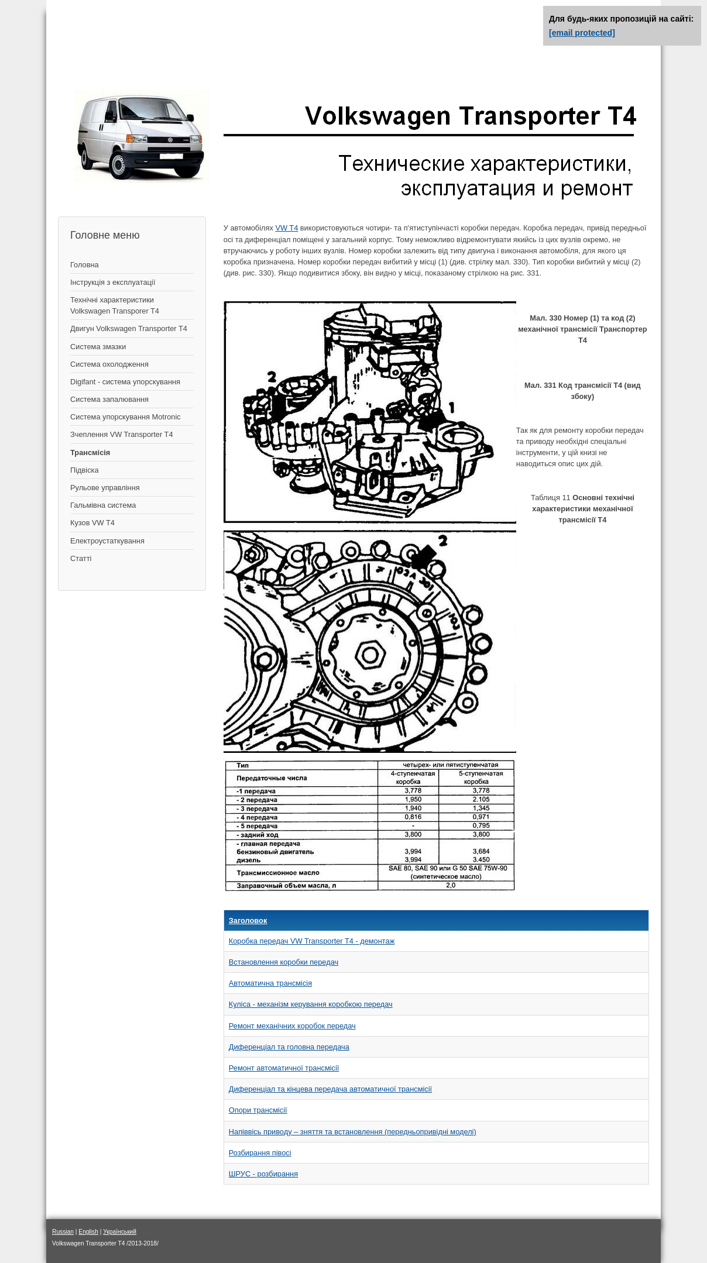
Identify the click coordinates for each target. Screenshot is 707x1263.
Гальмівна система (103, 505)
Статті (80, 558)
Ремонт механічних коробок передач (292, 1025)
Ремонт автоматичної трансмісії (284, 1068)
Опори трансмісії (258, 1110)
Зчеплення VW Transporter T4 (121, 434)
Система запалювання (109, 399)
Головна (84, 264)
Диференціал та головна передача (289, 1046)
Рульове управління (105, 487)
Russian (63, 1231)
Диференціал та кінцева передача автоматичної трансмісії (330, 1089)
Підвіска (84, 470)
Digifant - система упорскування (125, 381)
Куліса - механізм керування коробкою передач (311, 1004)
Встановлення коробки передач (283, 962)
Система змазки (98, 346)
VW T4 (286, 227)
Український (119, 1231)
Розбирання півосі (260, 1152)
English (88, 1231)
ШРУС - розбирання (263, 1173)
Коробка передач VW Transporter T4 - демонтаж (311, 941)
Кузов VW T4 (92, 522)
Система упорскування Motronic (125, 416)
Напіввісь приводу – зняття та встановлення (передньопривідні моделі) (352, 1131)
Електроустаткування (107, 540)
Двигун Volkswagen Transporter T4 (128, 328)
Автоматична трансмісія (270, 983)
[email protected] (582, 32)
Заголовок (248, 920)
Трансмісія (90, 452)
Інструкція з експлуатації (112, 282)
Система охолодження (109, 364)
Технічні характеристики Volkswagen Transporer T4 (114, 305)
